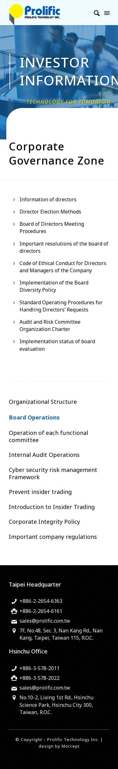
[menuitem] (93, 12)
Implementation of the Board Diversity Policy (54, 286)
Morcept (71, 746)
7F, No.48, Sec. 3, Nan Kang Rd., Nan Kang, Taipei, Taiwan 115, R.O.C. (61, 634)
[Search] (93, 12)
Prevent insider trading (40, 492)
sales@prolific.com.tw (45, 620)
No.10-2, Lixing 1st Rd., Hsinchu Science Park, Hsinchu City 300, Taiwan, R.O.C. (56, 704)
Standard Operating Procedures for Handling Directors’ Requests (61, 306)
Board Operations (34, 417)
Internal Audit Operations (44, 454)
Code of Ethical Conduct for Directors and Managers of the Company (63, 267)
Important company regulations (53, 536)
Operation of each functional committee (48, 436)
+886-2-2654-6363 (41, 601)
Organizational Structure (43, 401)
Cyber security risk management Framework (53, 473)
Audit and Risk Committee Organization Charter (50, 325)
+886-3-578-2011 (39, 668)
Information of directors (48, 199)
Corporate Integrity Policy (44, 521)
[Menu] (106, 12)
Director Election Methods (50, 211)
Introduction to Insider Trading (52, 507)
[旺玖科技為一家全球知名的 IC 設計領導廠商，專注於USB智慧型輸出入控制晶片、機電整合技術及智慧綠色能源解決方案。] (49, 12)
